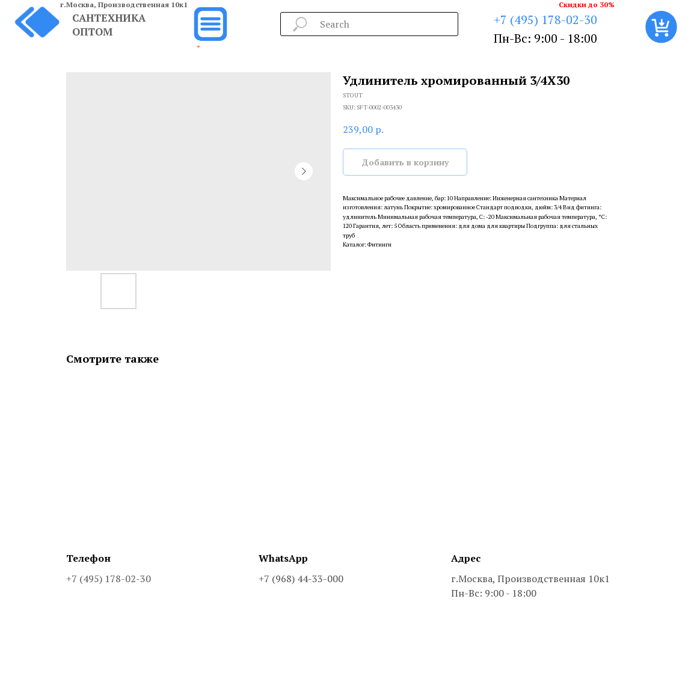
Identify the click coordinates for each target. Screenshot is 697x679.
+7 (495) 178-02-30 (545, 19)
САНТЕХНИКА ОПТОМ (109, 24)
